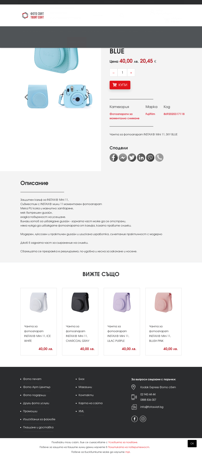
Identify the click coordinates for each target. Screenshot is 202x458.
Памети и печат (90, 31)
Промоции (109, 2)
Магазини (135, 2)
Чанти (159, 31)
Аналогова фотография (38, 42)
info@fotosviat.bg (151, 406)
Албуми (133, 31)
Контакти (149, 2)
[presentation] (26, 97)
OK (192, 443)
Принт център (77, 42)
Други (61, 42)
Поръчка (176, 20)
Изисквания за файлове (39, 419)
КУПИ (120, 85)
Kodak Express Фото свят (158, 387)
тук (127, 452)
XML (81, 411)
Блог (122, 2)
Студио (108, 31)
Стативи (146, 31)
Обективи (50, 31)
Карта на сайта (90, 403)
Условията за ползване (122, 442)
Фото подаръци (66, 2)
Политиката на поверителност (128, 447)
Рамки (121, 31)
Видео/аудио (68, 31)
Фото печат (26, 2)
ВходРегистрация (164, 12)
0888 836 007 (148, 399)
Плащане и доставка (38, 427)
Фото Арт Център (45, 2)
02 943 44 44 (147, 394)
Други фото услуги (89, 2)
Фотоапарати (31, 31)
